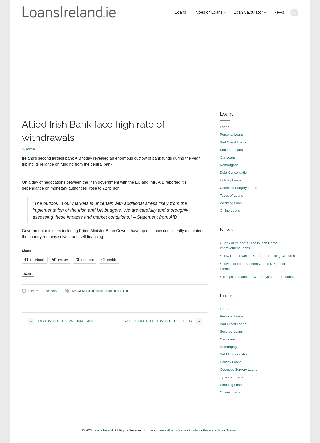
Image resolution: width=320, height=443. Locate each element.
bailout (90, 291)
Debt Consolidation (234, 172)
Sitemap (232, 430)
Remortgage (229, 165)
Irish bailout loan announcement (61, 321)
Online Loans (230, 210)
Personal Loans (232, 134)
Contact (194, 430)
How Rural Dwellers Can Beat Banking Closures (258, 256)
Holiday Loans (231, 180)
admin (30, 149)
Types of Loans (208, 12)
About (171, 430)
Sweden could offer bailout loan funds (163, 321)
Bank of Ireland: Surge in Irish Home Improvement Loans (248, 245)
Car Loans (228, 158)
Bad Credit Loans (233, 142)
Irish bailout (121, 291)
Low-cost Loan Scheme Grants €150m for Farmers (253, 266)
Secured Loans (231, 150)
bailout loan (104, 291)
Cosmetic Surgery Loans (238, 188)
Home (148, 430)
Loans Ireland (103, 430)
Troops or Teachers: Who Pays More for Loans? (258, 277)
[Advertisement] (160, 63)
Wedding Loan (231, 203)
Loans (180, 12)
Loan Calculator (248, 12)
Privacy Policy (213, 430)
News (279, 12)
